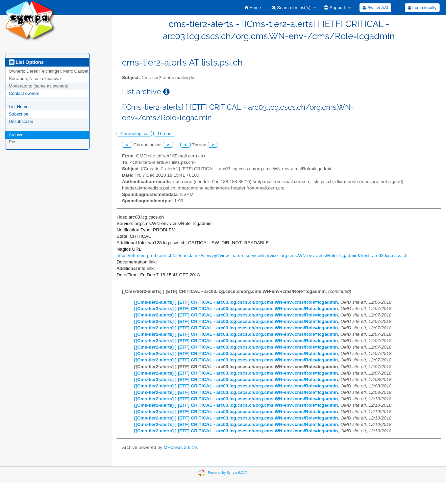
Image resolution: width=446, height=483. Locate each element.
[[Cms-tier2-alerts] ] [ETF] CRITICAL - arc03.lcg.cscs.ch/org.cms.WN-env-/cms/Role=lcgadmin (236, 302)
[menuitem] (253, 7)
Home (253, 7)
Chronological (134, 133)
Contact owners (24, 93)
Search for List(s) (291, 7)
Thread (164, 133)
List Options (26, 62)
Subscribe (18, 114)
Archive (16, 134)
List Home (19, 106)
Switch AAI (375, 7)
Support (334, 7)
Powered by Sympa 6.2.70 (227, 473)
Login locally (422, 7)
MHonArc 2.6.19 (180, 447)
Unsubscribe (21, 121)
